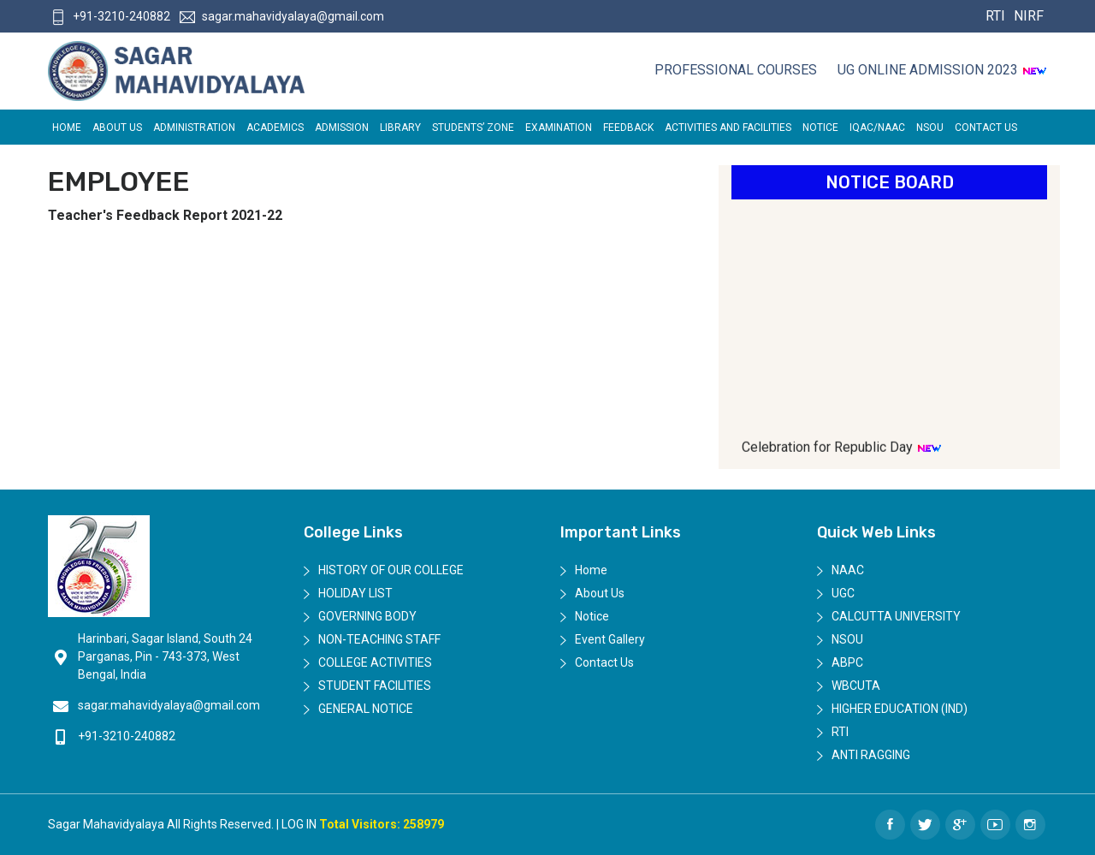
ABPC (847, 662)
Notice (820, 128)
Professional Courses (735, 70)
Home (66, 128)
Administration (194, 128)
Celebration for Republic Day (842, 452)
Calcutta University (896, 616)
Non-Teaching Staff (379, 639)
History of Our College (391, 570)
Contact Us (986, 128)
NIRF (1026, 16)
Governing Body (367, 616)
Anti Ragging (871, 755)
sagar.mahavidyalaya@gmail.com (282, 16)
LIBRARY (400, 128)
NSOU (930, 128)
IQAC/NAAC (877, 128)
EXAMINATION (558, 128)
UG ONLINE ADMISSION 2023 (942, 70)
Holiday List (355, 593)
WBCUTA (856, 685)
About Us (117, 128)
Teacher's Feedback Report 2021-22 (165, 215)
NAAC (848, 570)
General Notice (365, 708)
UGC (843, 593)
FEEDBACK (628, 128)
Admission (342, 128)
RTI (995, 16)
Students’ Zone (473, 128)
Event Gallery (610, 639)
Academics (275, 128)
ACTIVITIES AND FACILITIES (728, 128)
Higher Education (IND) (900, 708)
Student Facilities (374, 685)
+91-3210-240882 (110, 16)
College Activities (375, 662)
